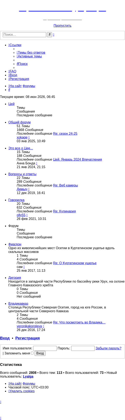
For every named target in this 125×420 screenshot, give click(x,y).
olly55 (21, 215)
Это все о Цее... (20, 148)
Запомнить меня (19, 353)
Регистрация (27, 338)
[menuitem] (31, 52)
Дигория (14, 277)
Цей (11, 104)
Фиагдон (14, 244)
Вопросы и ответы (22, 174)
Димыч (22, 189)
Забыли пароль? (108, 348)
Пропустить (63, 25)
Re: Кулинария (64, 211)
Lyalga (28, 376)
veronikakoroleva (29, 326)
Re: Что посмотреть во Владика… (79, 322)
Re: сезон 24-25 (65, 133)
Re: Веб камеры (65, 185)
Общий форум (19, 122)
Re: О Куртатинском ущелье (75, 263)
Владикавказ (18, 303)
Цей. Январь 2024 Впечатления (77, 159)
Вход (5, 338)
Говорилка (16, 200)
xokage (22, 137)
